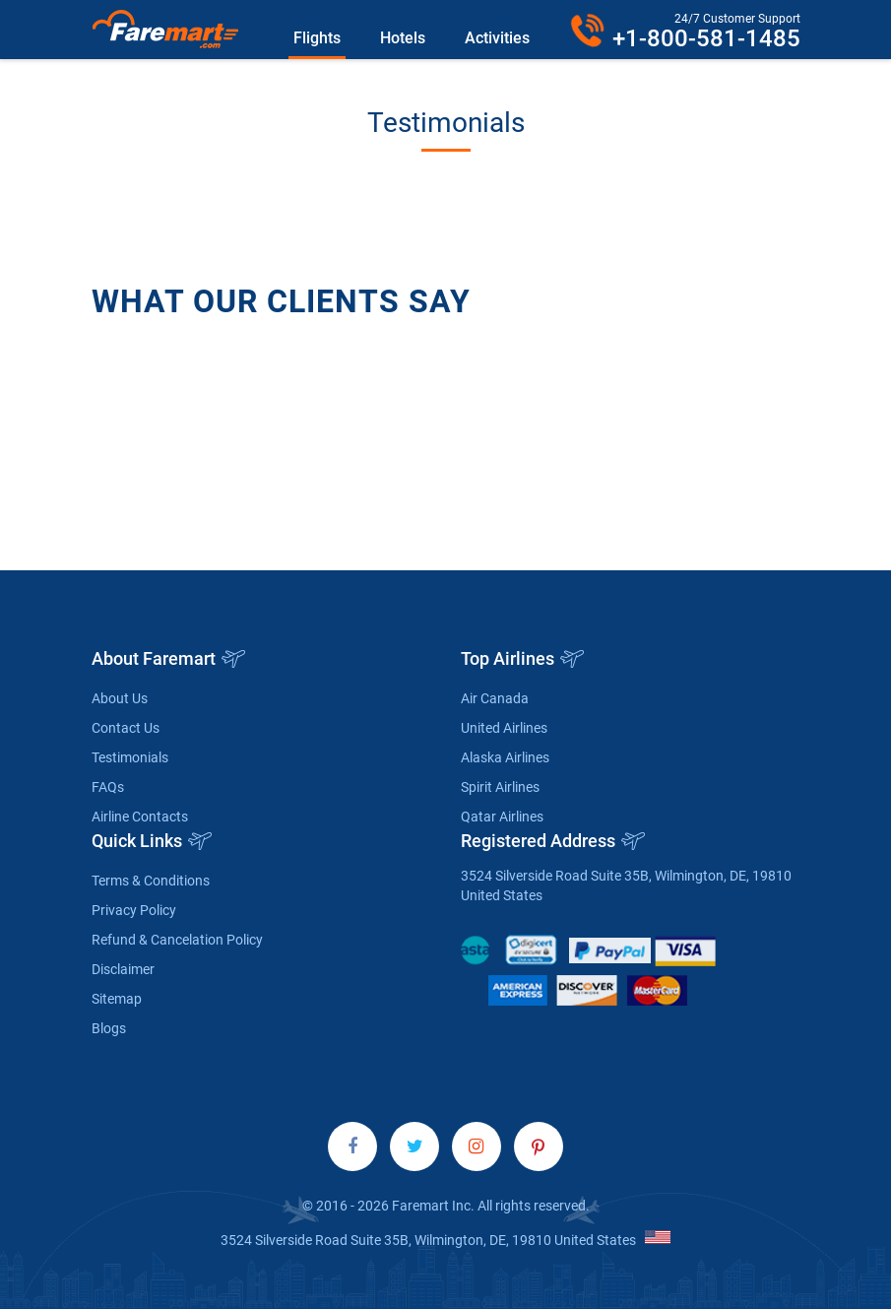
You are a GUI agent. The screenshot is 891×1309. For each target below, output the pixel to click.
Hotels (402, 38)
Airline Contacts (140, 816)
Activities (497, 38)
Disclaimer (123, 969)
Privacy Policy (134, 910)
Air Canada (495, 698)
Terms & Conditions (151, 880)
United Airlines (504, 728)
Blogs (109, 1028)
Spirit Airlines (500, 787)
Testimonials (130, 757)
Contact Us (125, 728)
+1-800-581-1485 (706, 38)
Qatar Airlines (502, 816)
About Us (120, 698)
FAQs (108, 787)
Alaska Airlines (505, 757)
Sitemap (117, 999)
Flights (317, 38)
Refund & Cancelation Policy (177, 940)
